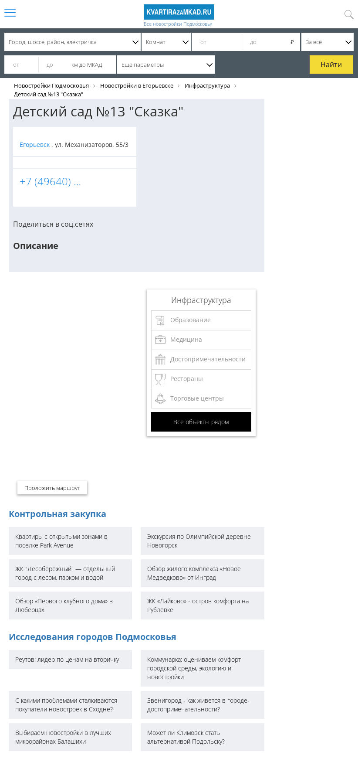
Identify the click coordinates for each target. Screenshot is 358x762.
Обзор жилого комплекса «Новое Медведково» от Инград (194, 573)
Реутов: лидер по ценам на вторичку (67, 659)
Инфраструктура (207, 85)
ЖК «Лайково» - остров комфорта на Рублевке (198, 605)
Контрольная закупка (57, 514)
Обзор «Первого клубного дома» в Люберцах (64, 605)
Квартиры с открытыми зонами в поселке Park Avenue (61, 540)
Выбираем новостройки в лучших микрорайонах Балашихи (63, 736)
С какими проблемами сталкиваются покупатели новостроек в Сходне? (66, 704)
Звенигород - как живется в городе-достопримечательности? (198, 704)
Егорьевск (35, 144)
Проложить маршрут (52, 488)
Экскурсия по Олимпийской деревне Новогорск (199, 540)
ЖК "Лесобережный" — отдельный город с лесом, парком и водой (65, 573)
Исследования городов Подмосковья (92, 637)
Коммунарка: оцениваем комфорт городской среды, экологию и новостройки (194, 668)
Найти (331, 64)
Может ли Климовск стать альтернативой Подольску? (186, 736)
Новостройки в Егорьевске (136, 85)
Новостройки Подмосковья (51, 85)
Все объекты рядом (201, 422)
